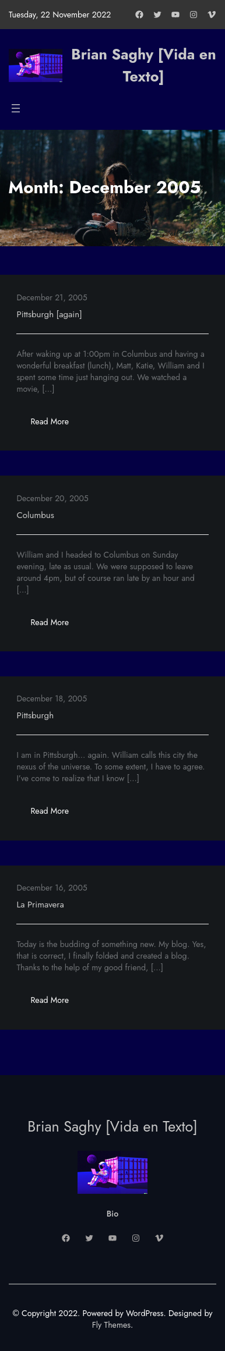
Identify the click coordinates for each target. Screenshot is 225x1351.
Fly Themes (111, 1325)
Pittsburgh (35, 715)
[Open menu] (16, 108)
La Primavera (40, 904)
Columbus (35, 515)
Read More (56, 424)
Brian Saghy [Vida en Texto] (143, 65)
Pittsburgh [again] (49, 314)
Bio (112, 1213)
